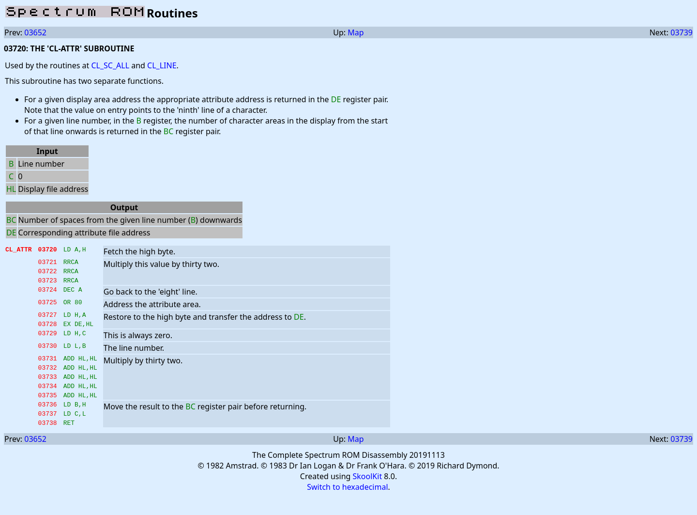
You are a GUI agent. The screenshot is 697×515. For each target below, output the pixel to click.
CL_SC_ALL (110, 65)
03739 (681, 32)
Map (356, 32)
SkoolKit (367, 495)
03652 (35, 32)
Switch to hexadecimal (347, 505)
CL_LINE (161, 65)
